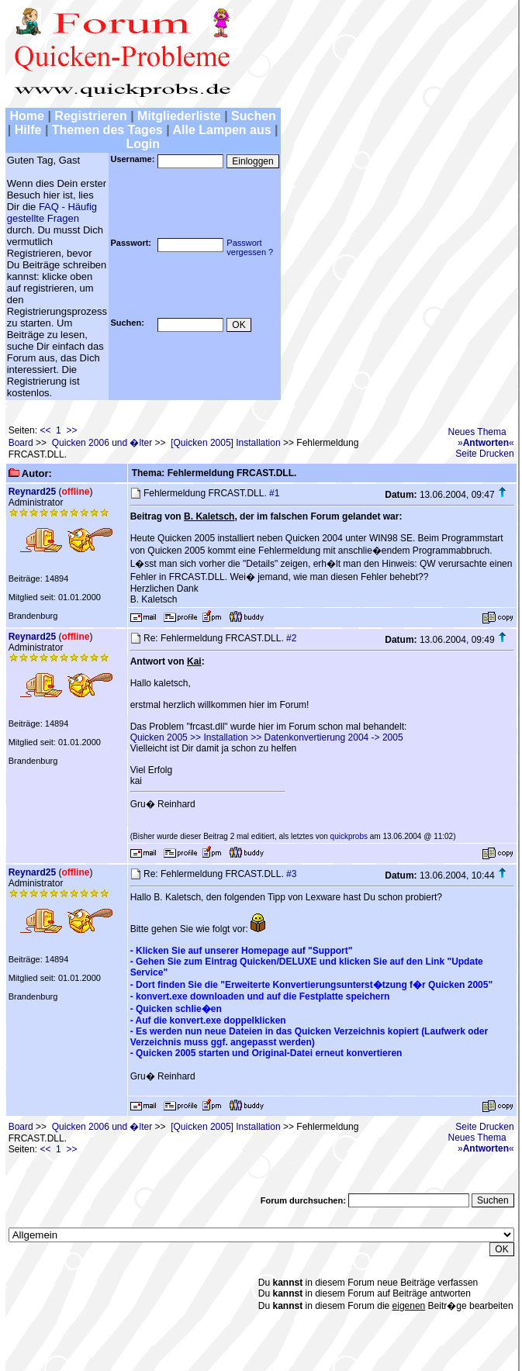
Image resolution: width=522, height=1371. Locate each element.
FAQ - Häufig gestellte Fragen (52, 212)
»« (486, 442)
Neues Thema (477, 431)
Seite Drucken (484, 453)
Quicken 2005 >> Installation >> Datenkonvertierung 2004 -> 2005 (266, 737)
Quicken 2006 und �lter (102, 442)
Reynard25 (32, 491)
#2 (291, 638)
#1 (274, 493)
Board (21, 442)
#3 (291, 874)
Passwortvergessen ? (249, 247)
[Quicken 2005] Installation (225, 442)
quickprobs (349, 836)
